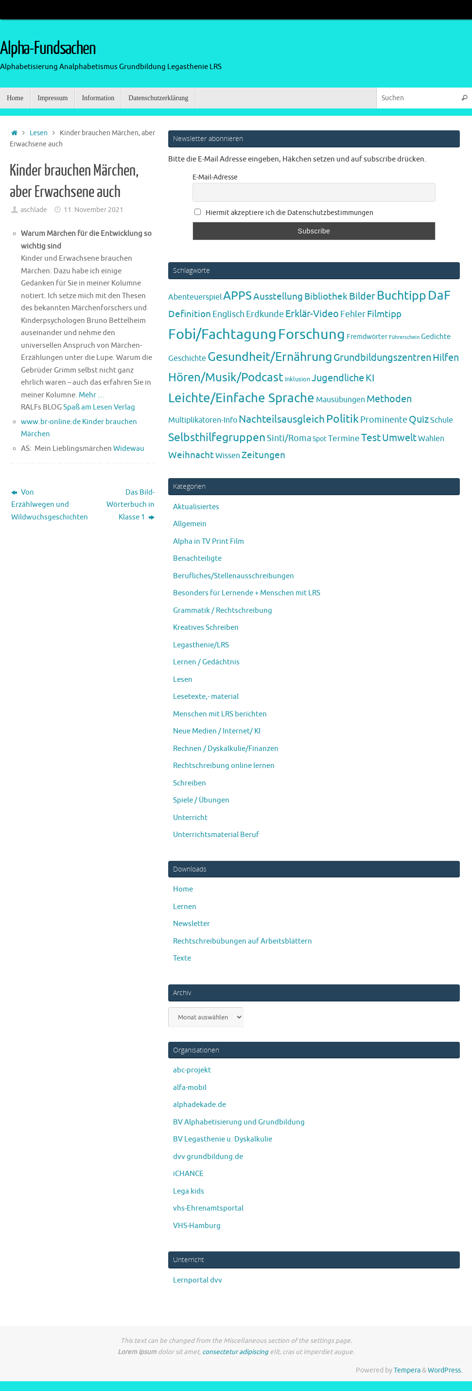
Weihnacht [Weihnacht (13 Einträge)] (191, 455)
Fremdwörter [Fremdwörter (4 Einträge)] (367, 336)
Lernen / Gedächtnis (206, 662)
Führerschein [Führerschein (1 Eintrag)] (404, 337)
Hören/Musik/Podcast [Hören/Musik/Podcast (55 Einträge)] (225, 377)
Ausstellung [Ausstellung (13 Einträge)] (278, 297)
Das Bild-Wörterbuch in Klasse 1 (130, 505)
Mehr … (92, 395)
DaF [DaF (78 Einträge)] (439, 295)
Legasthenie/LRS (201, 645)
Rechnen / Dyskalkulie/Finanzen (226, 748)
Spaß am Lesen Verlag (99, 407)
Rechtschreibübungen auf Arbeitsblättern (242, 941)
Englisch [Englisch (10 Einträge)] (228, 314)
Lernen (184, 906)
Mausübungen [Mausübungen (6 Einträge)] (340, 400)
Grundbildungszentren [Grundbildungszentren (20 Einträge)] (382, 358)
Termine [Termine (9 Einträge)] (344, 438)
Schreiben (189, 783)
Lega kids (188, 1191)
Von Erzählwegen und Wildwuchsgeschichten (44, 505)
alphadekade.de (199, 1104)
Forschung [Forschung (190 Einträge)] (311, 334)
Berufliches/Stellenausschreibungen (233, 576)
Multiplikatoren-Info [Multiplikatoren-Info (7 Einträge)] (202, 420)
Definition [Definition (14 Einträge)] (189, 314)
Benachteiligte (197, 558)
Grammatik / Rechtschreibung (222, 610)
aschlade (33, 210)
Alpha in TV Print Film (208, 541)
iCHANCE (188, 1173)
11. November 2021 (93, 210)
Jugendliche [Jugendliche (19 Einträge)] (338, 378)
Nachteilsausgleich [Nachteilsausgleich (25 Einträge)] (282, 419)
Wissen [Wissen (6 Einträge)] (227, 456)
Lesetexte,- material (206, 696)
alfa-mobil (190, 1087)
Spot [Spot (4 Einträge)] (320, 438)
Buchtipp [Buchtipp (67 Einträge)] (401, 295)
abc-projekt (192, 1070)
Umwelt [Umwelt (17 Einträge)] (399, 438)
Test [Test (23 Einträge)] (371, 437)
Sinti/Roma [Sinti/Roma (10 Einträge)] (289, 438)
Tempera (407, 1370)
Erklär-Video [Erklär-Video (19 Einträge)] (312, 314)
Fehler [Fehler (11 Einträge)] (353, 314)
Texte (182, 958)
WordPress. (445, 1370)
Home (183, 889)
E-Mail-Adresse (215, 177)
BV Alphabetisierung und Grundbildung (239, 1122)
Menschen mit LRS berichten (220, 714)
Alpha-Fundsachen (48, 48)
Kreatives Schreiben (206, 627)
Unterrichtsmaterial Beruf (216, 834)
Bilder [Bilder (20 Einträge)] (362, 296)
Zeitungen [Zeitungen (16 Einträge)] (263, 455)
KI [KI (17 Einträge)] (370, 378)
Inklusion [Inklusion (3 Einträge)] (297, 379)
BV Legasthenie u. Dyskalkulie (222, 1139)
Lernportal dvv (197, 1280)
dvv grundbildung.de (208, 1156)
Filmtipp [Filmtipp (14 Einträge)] (384, 314)
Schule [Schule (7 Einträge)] (441, 420)
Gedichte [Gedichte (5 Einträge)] (436, 336)
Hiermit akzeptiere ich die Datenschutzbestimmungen (283, 213)
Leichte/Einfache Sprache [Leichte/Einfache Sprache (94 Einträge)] (241, 398)
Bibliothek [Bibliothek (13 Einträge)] (326, 297)
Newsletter (191, 923)
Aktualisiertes (196, 507)
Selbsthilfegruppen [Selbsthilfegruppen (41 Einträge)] (216, 437)
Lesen (39, 133)
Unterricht (190, 817)
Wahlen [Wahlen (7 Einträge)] (431, 438)
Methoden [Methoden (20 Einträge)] (389, 399)
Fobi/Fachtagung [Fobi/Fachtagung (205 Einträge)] (222, 334)
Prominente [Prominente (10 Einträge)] (383, 419)
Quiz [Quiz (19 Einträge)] (419, 419)
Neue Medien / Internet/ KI (217, 731)
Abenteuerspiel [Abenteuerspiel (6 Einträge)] (195, 297)
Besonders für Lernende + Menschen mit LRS (246, 593)
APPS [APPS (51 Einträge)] (237, 295)
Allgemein (190, 524)
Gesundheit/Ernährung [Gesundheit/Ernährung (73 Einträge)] (270, 357)
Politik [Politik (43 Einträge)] (342, 419)
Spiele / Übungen (201, 800)
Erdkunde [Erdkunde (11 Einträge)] (265, 314)
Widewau (128, 448)
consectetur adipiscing (235, 1352)
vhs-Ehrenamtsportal (208, 1208)
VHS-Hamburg (197, 1225)
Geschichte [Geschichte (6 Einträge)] (187, 358)
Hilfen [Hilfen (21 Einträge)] (446, 357)
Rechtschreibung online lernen (224, 765)
